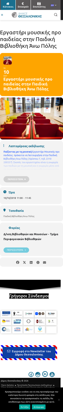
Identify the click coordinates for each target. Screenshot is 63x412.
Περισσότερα (16, 250)
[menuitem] (53, 6)
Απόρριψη (39, 407)
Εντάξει (25, 407)
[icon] (31, 376)
